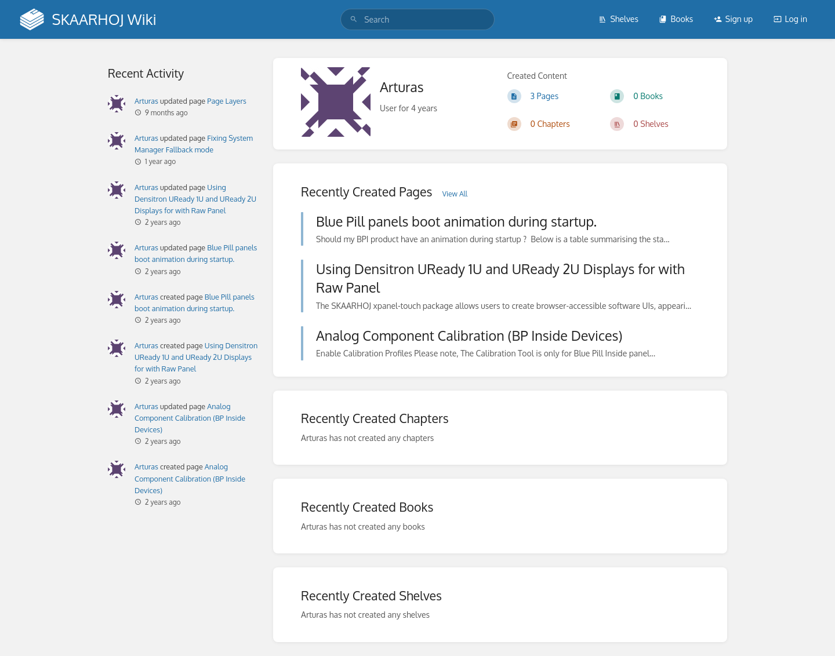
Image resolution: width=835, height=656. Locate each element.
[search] (417, 19)
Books (676, 19)
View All (454, 193)
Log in (790, 19)
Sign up (733, 19)
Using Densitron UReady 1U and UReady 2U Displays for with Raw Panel (195, 199)
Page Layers (226, 100)
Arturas (146, 100)
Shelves (618, 19)
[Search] (354, 19)
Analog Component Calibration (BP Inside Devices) (190, 418)
